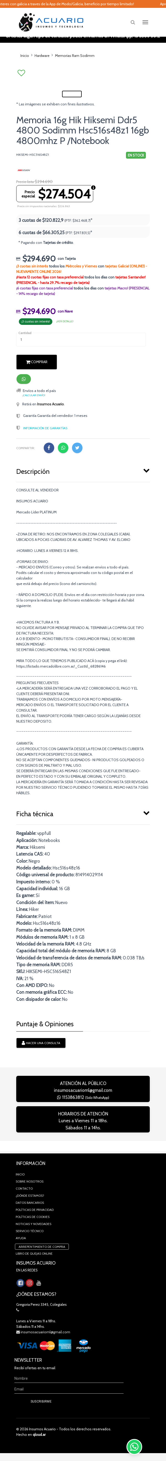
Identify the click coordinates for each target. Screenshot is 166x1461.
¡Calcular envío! (34, 413)
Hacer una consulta (41, 1061)
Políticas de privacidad (35, 1218)
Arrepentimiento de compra (42, 1254)
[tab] (83, 489)
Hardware (42, 55)
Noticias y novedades (33, 1232)
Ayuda (21, 1246)
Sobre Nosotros (29, 1189)
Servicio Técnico (29, 1239)
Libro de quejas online (34, 1261)
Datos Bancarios (30, 1210)
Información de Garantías (45, 446)
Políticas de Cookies (32, 1225)
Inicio (24, 55)
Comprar (36, 380)
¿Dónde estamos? (30, 1203)
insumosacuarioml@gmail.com (83, 1108)
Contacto (24, 1196)
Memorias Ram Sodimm (75, 55)
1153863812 (83, 1115)
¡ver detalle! (65, 339)
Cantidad (24, 351)
